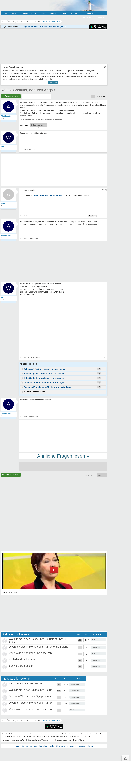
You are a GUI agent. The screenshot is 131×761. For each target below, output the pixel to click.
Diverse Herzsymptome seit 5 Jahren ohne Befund (38, 646)
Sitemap (90, 746)
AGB (66, 746)
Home (5, 13)
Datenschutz (43, 746)
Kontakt (17, 746)
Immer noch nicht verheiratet (26, 683)
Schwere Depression (21, 665)
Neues (14, 13)
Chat (64, 13)
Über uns (25, 746)
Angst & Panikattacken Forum (28, 720)
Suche (42, 13)
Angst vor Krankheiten (51, 720)
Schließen (53, 83)
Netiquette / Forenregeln (77, 746)
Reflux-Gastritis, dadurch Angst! (28, 90)
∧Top (125, 758)
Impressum (33, 746)
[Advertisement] (63, 436)
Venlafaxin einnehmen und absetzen (30, 653)
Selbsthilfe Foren (29, 13)
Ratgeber (53, 13)
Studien (90, 13)
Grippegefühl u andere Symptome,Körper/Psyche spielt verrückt (46, 696)
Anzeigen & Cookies (56, 746)
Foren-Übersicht (8, 720)
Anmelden (101, 17)
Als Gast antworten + (11, 96)
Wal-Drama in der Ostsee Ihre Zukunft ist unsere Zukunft (42, 689)
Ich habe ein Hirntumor (22, 659)
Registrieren (88, 17)
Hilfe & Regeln (76, 13)
